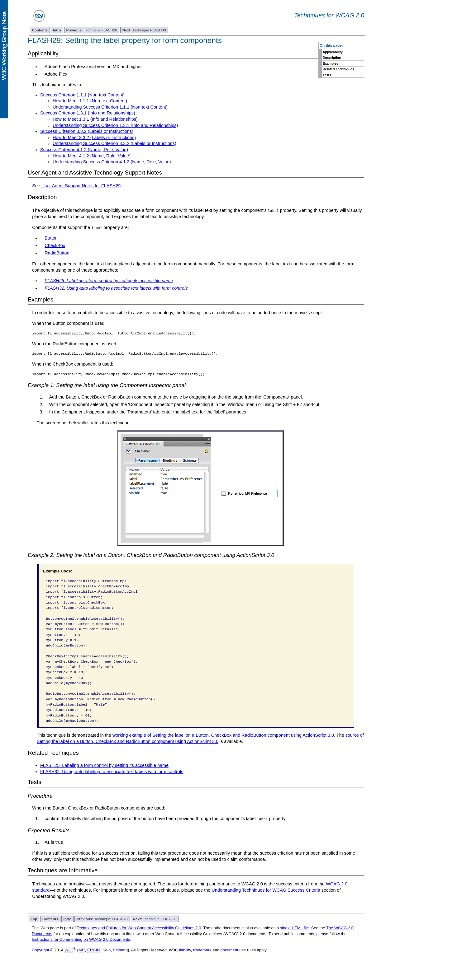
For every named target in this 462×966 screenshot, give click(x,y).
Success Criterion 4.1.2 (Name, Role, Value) (84, 149)
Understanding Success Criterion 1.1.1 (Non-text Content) (110, 107)
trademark (202, 950)
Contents (40, 30)
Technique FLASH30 (144, 30)
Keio (106, 950)
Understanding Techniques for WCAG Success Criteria (266, 889)
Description (332, 57)
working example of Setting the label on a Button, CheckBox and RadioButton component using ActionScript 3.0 (223, 735)
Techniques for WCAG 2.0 (329, 15)
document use (233, 950)
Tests (327, 75)
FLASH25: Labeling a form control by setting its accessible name (104, 765)
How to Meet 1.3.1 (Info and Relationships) (95, 119)
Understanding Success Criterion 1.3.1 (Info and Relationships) (115, 125)
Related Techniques (338, 69)
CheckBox (55, 245)
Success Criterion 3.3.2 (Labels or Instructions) (86, 131)
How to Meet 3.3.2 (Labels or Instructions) (94, 137)
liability (185, 950)
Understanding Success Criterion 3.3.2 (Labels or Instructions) (114, 143)
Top (34, 919)
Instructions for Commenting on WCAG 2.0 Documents (81, 939)
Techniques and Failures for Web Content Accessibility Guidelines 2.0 (139, 928)
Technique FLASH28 (91, 30)
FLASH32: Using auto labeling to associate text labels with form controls (111, 771)
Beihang (120, 950)
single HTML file (294, 928)
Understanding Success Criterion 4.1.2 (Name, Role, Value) (112, 161)
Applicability (333, 52)
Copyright (40, 950)
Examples (330, 63)
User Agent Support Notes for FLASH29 (81, 185)
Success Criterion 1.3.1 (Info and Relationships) (87, 112)
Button (51, 238)
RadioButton (57, 252)
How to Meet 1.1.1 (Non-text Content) (90, 100)
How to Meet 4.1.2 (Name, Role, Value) (92, 155)
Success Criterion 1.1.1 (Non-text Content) (82, 94)
